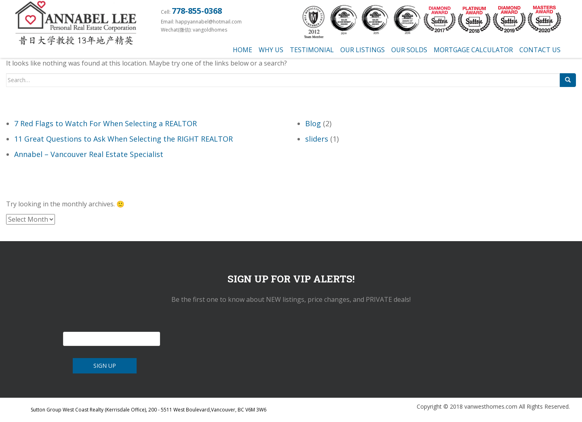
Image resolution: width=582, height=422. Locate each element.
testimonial (312, 49)
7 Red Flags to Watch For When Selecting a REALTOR (105, 123)
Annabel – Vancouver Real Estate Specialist (88, 154)
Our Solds (409, 49)
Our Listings (362, 49)
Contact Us (540, 49)
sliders (316, 139)
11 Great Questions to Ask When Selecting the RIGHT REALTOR (123, 139)
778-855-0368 (197, 10)
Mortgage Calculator (473, 49)
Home (242, 49)
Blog (313, 123)
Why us (271, 49)
